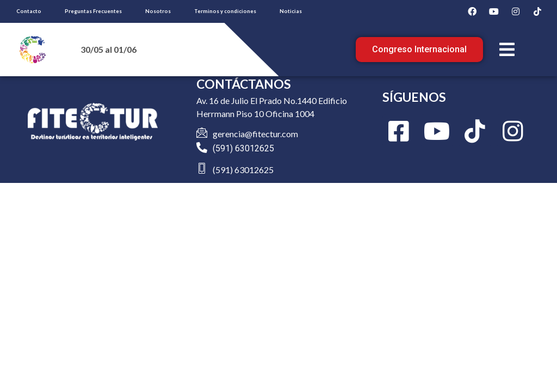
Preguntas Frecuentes (93, 11)
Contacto (28, 11)
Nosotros (158, 11)
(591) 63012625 (243, 169)
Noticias (291, 11)
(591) (224, 148)
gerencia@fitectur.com (255, 133)
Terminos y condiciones (225, 11)
